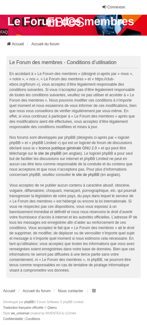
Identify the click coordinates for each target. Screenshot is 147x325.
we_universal (20, 313)
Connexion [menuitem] (113, 7)
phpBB (29, 302)
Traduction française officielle (23, 307)
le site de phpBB (47, 153)
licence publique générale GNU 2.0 (68, 148)
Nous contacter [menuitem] (70, 291)
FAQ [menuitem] (4, 32)
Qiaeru (52, 307)
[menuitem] (13, 319)
